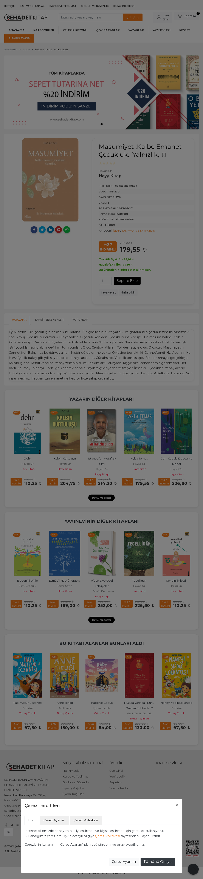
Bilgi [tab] (31, 820)
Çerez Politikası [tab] (85, 820)
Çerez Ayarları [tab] (54, 820)
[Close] (177, 805)
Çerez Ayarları (124, 862)
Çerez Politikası (107, 836)
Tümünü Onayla (157, 862)
